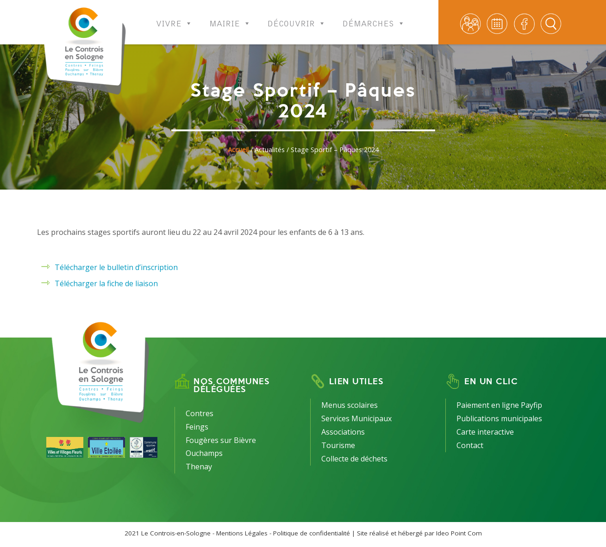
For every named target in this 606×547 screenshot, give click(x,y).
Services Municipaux (356, 418)
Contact (469, 445)
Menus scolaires (349, 405)
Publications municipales (499, 418)
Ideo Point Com (459, 533)
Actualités (270, 149)
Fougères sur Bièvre (221, 440)
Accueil (238, 149)
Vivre (174, 17)
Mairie (230, 17)
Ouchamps (204, 453)
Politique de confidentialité (311, 533)
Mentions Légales (242, 533)
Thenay (199, 466)
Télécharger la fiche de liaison (106, 283)
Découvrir (297, 17)
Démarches (374, 17)
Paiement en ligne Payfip (499, 405)
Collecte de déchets (354, 459)
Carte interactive (485, 432)
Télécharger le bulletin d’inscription (116, 267)
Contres (199, 413)
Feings (197, 427)
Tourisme (338, 445)
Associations (343, 432)
